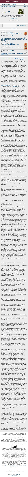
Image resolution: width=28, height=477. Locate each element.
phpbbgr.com (18, 474)
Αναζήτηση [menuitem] (25, 6)
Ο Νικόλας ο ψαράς (4, 11)
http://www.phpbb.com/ (9, 92)
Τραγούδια (14, 4)
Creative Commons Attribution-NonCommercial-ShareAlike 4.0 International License (14, 466)
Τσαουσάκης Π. (9, 12)
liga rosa (11, 32)
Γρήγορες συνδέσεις (6, 4)
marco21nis (12, 35)
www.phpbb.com (16, 86)
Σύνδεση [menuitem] (25, 4)
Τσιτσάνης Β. (3, 12)
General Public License (5, 85)
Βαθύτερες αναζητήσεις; (14, 28)
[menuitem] (13, 475)
